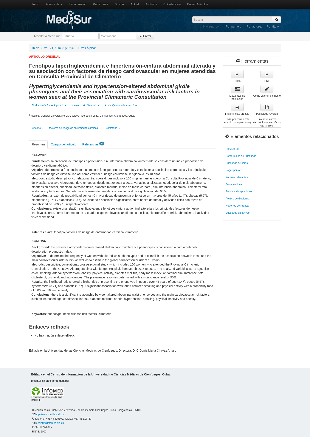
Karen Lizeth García (85, 105)
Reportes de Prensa (237, 205)
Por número (234, 26)
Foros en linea (234, 184)
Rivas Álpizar (87, 48)
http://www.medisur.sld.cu (49, 414)
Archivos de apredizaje (239, 191)
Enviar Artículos (197, 4)
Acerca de (54, 4)
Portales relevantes (237, 177)
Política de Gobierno (237, 198)
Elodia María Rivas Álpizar (49, 105)
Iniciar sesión (78, 4)
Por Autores (232, 148)
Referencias (93, 144)
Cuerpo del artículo (63, 144)
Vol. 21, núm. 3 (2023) (59, 48)
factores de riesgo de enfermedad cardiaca (75, 128)
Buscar (119, 4)
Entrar (145, 36)
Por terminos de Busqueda (241, 156)
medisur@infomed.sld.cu (49, 423)
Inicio (35, 4)
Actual (135, 4)
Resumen (38, 144)
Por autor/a (254, 26)
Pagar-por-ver (234, 170)
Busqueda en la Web (238, 212)
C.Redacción (172, 4)
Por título (273, 26)
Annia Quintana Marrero (121, 105)
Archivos (151, 4)
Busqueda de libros (237, 163)
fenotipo (38, 128)
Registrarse (100, 4)
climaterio (113, 128)
